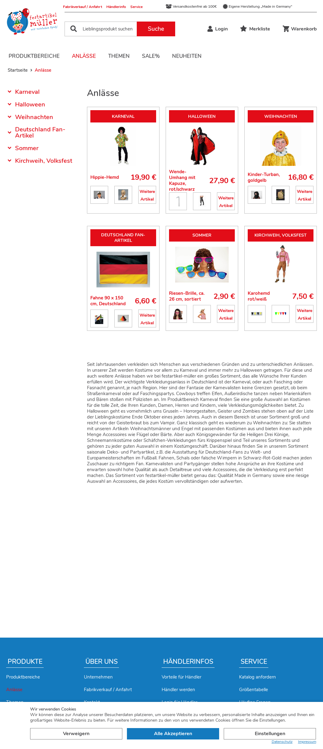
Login (217, 29)
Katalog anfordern (257, 677)
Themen (119, 56)
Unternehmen (98, 677)
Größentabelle (253, 690)
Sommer (26, 148)
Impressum (307, 741)
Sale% (151, 56)
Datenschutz (282, 741)
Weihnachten (34, 117)
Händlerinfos (188, 661)
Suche (156, 29)
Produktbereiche (34, 56)
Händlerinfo (116, 6)
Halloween (30, 104)
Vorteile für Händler (181, 677)
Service (136, 6)
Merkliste (255, 29)
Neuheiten (187, 56)
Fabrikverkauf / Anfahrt (82, 6)
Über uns (101, 661)
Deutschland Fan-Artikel (40, 132)
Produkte (25, 661)
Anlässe (84, 56)
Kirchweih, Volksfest (43, 161)
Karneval (27, 92)
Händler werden (178, 690)
